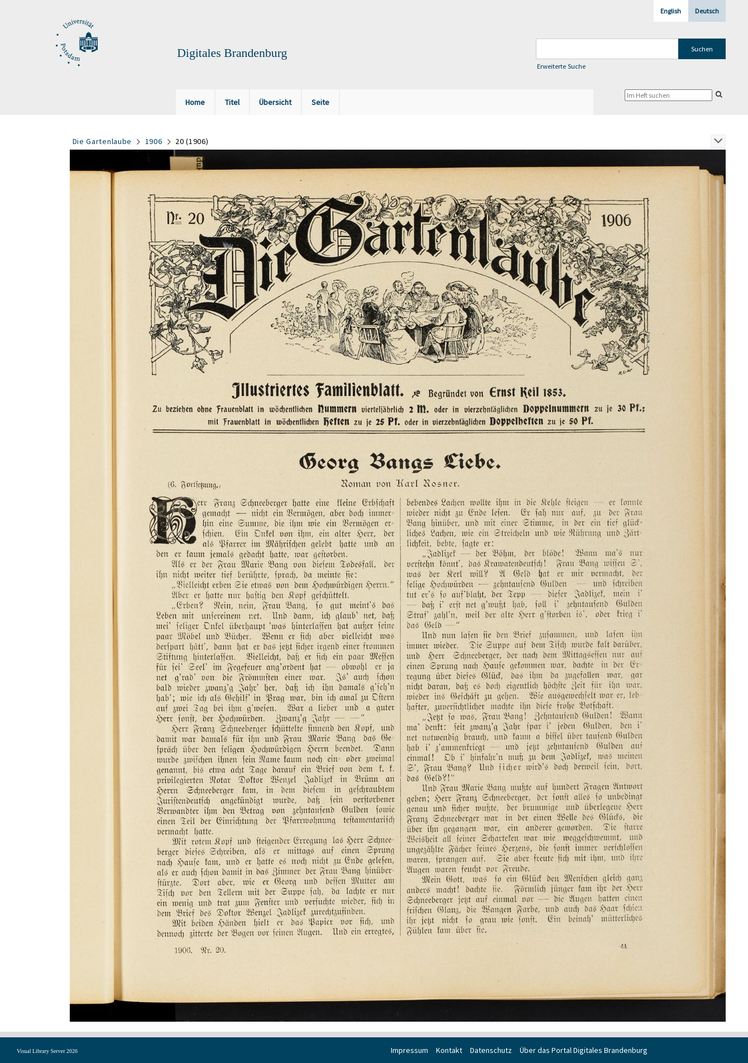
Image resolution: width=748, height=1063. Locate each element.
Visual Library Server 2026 (47, 1051)
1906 (153, 141)
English (670, 11)
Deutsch (707, 11)
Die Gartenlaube (102, 141)
